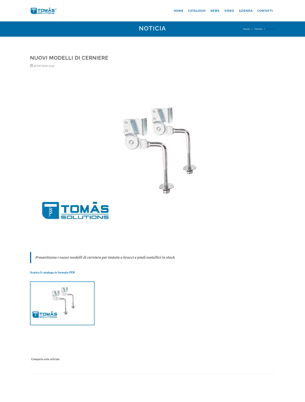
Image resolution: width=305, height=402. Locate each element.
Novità (258, 28)
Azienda (246, 10)
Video (229, 10)
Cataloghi (197, 10)
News (215, 10)
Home (178, 10)
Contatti (265, 10)
